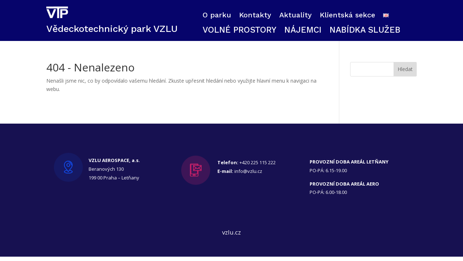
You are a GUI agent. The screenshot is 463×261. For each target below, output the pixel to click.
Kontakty (255, 15)
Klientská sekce (347, 15)
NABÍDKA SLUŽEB (365, 31)
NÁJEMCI (303, 31)
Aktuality (295, 15)
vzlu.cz (231, 232)
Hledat (405, 69)
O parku (217, 15)
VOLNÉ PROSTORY (239, 31)
